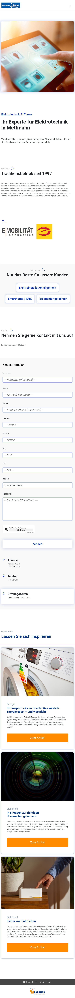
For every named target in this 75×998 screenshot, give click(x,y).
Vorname (7, 373)
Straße (6, 433)
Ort (4, 463)
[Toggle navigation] (70, 6)
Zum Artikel (37, 738)
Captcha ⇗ (30, 532)
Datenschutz (30, 982)
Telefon (6, 418)
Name (5, 388)
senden (37, 544)
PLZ (4, 448)
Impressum (46, 982)
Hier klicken (21, 530)
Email (5, 403)
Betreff (6, 478)
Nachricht (7, 494)
